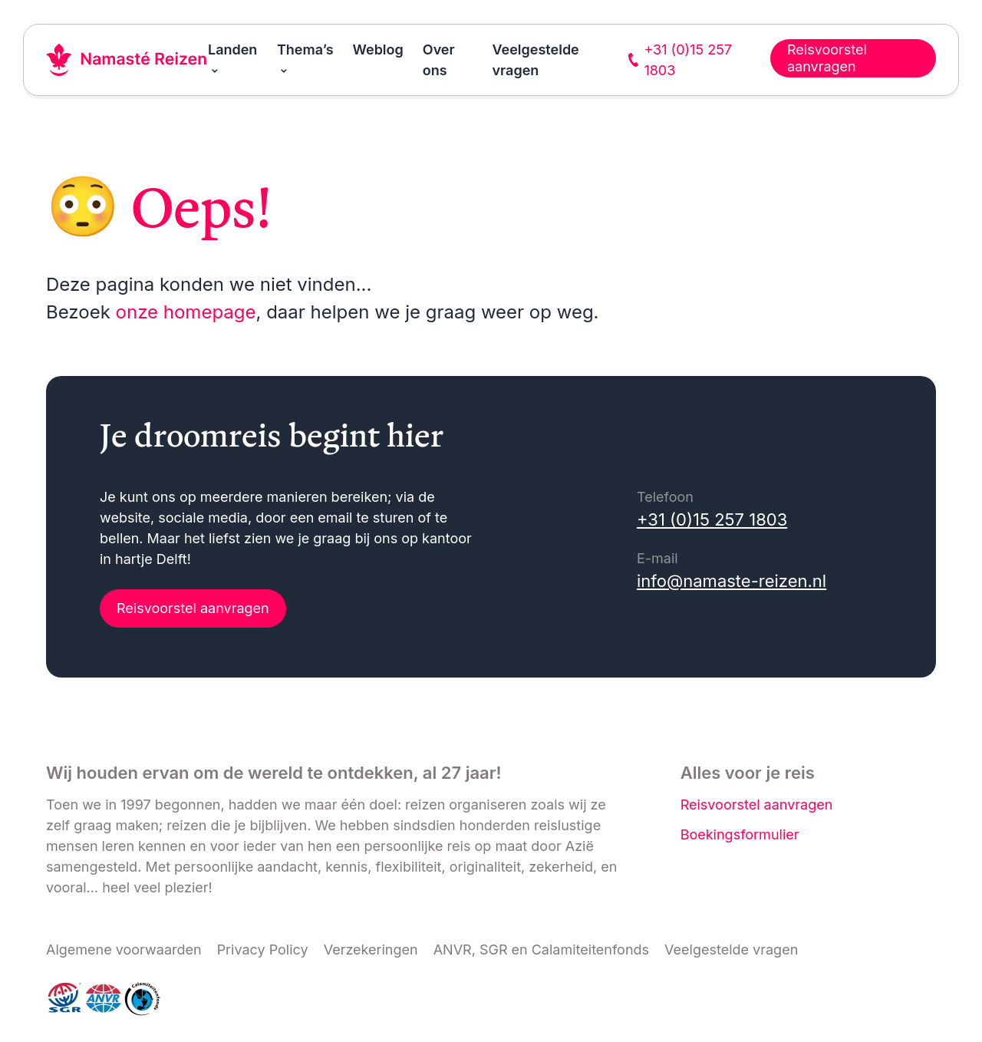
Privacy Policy (262, 949)
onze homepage (186, 312)
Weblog (378, 49)
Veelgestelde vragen (731, 949)
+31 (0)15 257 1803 (712, 519)
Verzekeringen (371, 949)
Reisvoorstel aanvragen (193, 608)
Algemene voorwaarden (124, 949)
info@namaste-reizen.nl (731, 581)
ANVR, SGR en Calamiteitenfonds (541, 949)
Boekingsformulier (739, 834)
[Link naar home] (127, 59)
